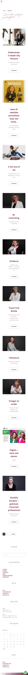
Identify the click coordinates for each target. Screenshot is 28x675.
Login (4, 590)
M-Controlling (14, 216)
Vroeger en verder (14, 402)
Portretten (6, 577)
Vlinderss (14, 261)
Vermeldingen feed (7, 591)
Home (4, 574)
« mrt (4, 649)
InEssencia (14, 357)
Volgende (9, 534)
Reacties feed (6, 593)
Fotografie (5, 572)
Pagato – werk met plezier (14, 453)
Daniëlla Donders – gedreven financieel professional (14, 504)
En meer (5, 571)
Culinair (5, 569)
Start (4, 10)
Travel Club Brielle (14, 309)
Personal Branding (8, 575)
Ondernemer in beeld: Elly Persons (14, 55)
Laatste (13, 534)
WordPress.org (6, 595)
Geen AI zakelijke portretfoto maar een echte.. (14, 115)
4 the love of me (14, 168)
